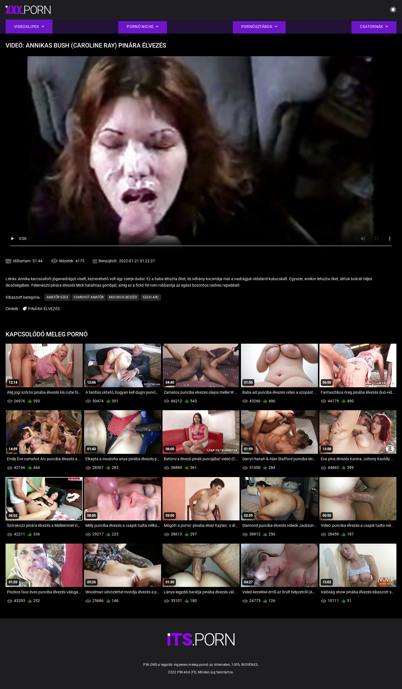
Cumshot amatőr (89, 297)
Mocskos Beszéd (123, 297)
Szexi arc (151, 297)
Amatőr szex (57, 297)
